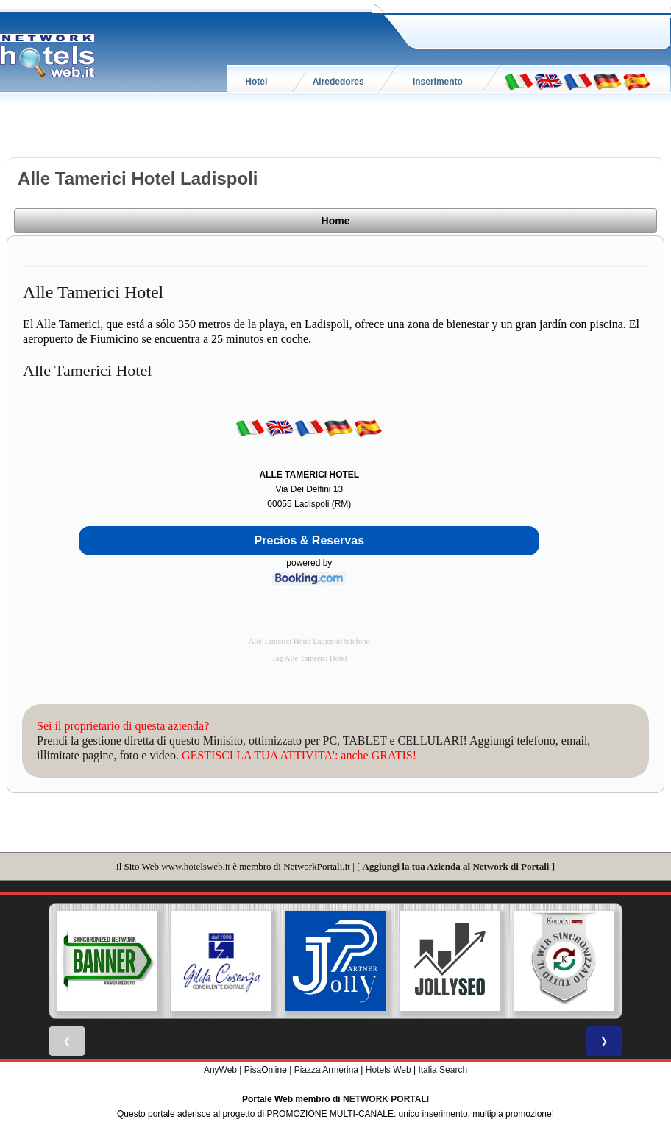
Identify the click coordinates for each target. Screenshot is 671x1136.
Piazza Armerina (326, 1070)
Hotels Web (388, 1070)
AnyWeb (220, 1070)
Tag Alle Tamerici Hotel (309, 658)
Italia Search (442, 1070)
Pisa (252, 1070)
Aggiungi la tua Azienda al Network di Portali (456, 866)
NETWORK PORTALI (386, 1099)
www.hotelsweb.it (195, 866)
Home (336, 221)
